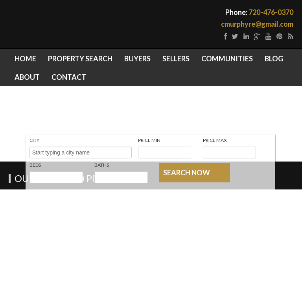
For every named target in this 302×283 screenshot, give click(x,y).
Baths (101, 165)
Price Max (215, 140)
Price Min (149, 140)
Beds (35, 165)
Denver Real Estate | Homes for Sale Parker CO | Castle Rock (121, 20)
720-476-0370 (271, 12)
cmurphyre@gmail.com (257, 24)
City (34, 140)
